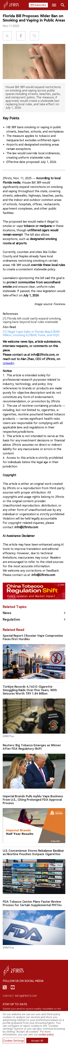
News (7, 613)
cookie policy (46, 1034)
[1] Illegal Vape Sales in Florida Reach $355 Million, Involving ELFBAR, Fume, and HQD (31, 333)
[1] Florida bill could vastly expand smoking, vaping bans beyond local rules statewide (32, 320)
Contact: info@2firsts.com (20, 996)
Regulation (11, 619)
